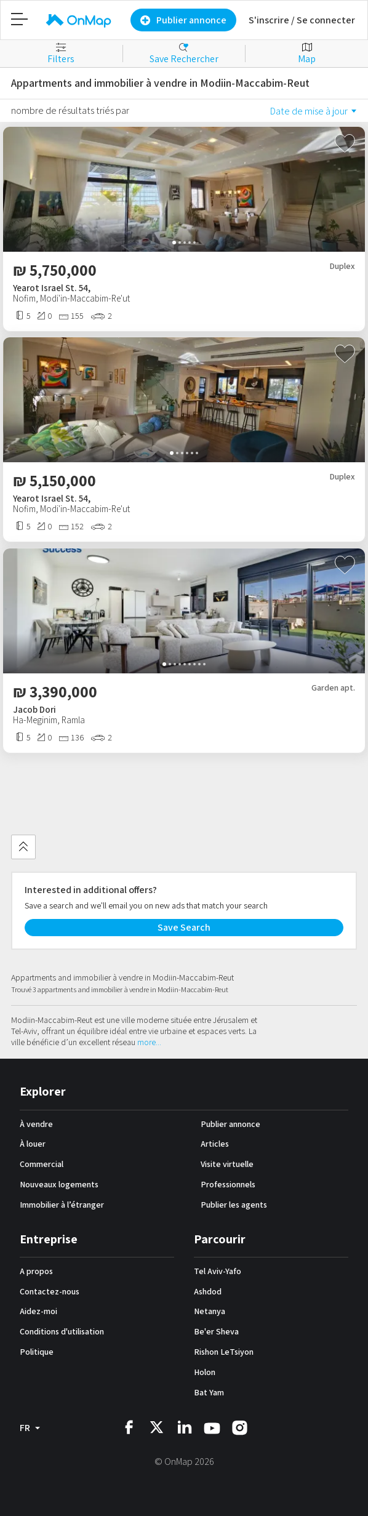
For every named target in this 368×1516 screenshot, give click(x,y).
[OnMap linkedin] (184, 1426)
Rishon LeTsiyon (224, 1351)
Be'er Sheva (216, 1331)
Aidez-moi (38, 1311)
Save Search (184, 927)
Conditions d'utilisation (62, 1331)
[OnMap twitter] (157, 1426)
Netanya (209, 1311)
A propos (36, 1271)
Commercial (41, 1163)
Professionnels (228, 1184)
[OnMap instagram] (240, 1427)
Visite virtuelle (227, 1163)
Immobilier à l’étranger (62, 1204)
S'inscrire (269, 20)
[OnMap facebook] (129, 1426)
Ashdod (208, 1291)
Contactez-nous (49, 1291)
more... (149, 1042)
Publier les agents (234, 1204)
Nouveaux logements (59, 1184)
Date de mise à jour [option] (309, 111)
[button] (174, 242)
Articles (215, 1143)
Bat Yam (209, 1392)
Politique (37, 1351)
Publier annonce (230, 1123)
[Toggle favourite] (345, 144)
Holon (204, 1372)
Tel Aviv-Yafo (217, 1271)
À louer (33, 1143)
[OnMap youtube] (212, 1427)
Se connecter (326, 20)
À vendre (36, 1123)
